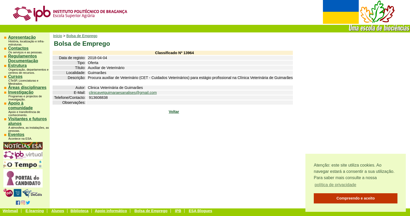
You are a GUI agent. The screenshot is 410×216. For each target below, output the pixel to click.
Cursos (15, 76)
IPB (178, 211)
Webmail (10, 211)
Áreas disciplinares (27, 87)
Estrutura (17, 65)
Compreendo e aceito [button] (356, 198)
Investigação (20, 92)
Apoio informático (111, 211)
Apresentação (22, 37)
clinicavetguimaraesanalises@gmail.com (123, 92)
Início (57, 36)
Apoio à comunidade (20, 105)
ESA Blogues (200, 211)
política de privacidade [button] (335, 185)
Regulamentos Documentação (23, 58)
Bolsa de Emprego (81, 36)
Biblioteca (79, 211)
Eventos (16, 134)
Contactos (18, 48)
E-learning (35, 211)
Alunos (58, 211)
